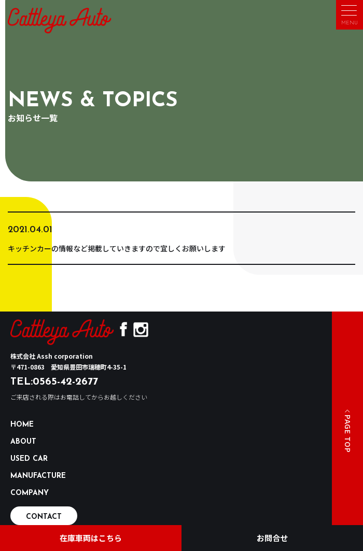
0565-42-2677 (65, 382)
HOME (22, 425)
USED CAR (29, 459)
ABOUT (23, 442)
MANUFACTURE (38, 476)
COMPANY (29, 493)
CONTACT (44, 517)
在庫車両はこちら (91, 537)
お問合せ (272, 537)
